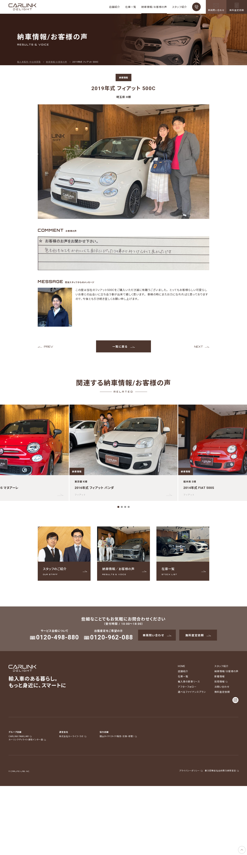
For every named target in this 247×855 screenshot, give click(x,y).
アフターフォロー (187, 686)
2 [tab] (122, 507)
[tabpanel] (123, 453)
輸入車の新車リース (189, 681)
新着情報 (219, 676)
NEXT (198, 346)
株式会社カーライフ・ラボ (72, 736)
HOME (181, 666)
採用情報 (220, 681)
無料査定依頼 (198, 635)
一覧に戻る (123, 346)
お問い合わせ (221, 686)
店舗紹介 (114, 7)
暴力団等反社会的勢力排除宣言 (221, 770)
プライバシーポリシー (190, 770)
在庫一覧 (130, 7)
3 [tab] (125, 507)
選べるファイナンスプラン (192, 692)
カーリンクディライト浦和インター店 (27, 739)
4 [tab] (129, 507)
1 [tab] (118, 507)
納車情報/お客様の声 (154, 7)
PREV (48, 346)
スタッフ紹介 (179, 7)
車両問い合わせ (157, 635)
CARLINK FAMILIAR (20, 736)
